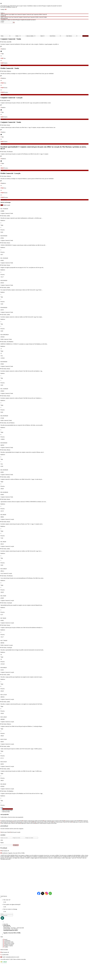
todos (2, 205)
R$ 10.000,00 (4, 170)
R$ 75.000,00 (4, 199)
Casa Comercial (18, 14)
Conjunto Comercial (26, 14)
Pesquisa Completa (46, 5)
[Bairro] (42, 36)
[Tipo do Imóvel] (5, 36)
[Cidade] (30, 36)
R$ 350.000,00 (4, 143)
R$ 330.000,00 (4, 65)
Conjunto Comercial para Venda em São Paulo (33, 820)
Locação (8, 205)
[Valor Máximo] (71, 36)
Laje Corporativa (35, 14)
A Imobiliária (30, 5)
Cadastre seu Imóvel (37, 5)
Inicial (2, 5)
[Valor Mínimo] (55, 36)
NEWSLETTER (6, 811)
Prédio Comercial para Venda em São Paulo (43, 822)
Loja (10, 14)
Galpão (12, 14)
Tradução (3, 9)
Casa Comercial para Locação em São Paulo (23, 822)
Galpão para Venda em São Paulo (27, 823)
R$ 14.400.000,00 (5, 94)
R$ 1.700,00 (3, 119)
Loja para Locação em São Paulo (71, 820)
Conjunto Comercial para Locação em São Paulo (12, 820)
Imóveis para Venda (8, 5)
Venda (4, 205)
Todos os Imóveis (4, 14)
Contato (24, 5)
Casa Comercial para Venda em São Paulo (62, 822)
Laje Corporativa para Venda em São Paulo (10, 823)
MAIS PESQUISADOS (7, 809)
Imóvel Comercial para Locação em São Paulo (46, 823)
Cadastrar (16, 845)
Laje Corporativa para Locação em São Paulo (54, 820)
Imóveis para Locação (18, 5)
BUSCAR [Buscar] (85, 35)
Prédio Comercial (43, 14)
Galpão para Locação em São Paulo (80, 822)
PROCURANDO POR (7, 810)
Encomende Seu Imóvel (56, 5)
